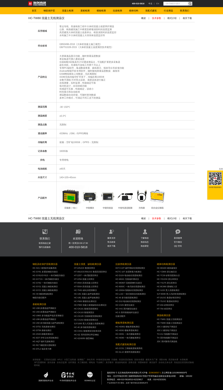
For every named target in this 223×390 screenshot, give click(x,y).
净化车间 (91, 359)
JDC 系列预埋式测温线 (167, 341)
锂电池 (92, 362)
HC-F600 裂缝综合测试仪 (85, 301)
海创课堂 (145, 246)
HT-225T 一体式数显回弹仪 (86, 275)
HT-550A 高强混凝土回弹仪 (86, 286)
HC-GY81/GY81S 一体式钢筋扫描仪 (49, 275)
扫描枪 (114, 359)
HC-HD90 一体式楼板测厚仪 (128, 338)
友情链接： (38, 359)
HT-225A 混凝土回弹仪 (84, 279)
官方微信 (178, 242)
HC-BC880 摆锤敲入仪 (167, 286)
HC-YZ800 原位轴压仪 (167, 272)
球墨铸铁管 (143, 362)
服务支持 (111, 238)
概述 (143, 18)
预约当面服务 (45, 247)
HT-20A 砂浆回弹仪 (165, 305)
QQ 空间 (178, 246)
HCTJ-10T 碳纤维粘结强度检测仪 (130, 268)
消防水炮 (163, 359)
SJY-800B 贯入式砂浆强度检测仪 (171, 294)
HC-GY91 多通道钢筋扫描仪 (45, 272)
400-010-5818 (78, 247)
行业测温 (168, 10)
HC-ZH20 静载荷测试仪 (43, 334)
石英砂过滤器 (50, 359)
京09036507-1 (155, 372)
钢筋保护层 (49, 10)
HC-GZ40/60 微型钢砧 (84, 338)
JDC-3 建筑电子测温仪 (167, 327)
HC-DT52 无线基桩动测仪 (44, 327)
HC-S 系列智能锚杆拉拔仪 (127, 312)
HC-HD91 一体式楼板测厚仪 (128, 334)
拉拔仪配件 (120, 316)
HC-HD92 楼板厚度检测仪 (127, 330)
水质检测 (184, 359)
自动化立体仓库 (166, 362)
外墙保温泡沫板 (103, 359)
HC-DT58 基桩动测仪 (42, 330)
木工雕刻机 (82, 362)
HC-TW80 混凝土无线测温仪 (169, 323)
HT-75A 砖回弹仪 (164, 309)
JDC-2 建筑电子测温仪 (167, 330)
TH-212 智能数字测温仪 (167, 334)
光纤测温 (72, 362)
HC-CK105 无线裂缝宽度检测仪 (88, 316)
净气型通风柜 (40, 362)
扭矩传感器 (139, 359)
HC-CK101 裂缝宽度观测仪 (86, 309)
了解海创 (145, 238)
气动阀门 (100, 362)
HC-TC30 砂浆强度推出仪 (168, 275)
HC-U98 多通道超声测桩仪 (44, 308)
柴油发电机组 (121, 362)
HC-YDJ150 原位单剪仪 (167, 279)
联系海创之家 (45, 243)
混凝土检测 (67, 10)
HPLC (60, 359)
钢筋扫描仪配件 (40, 297)
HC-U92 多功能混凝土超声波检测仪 (48, 323)
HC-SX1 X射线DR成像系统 (45, 268)
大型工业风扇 (70, 359)
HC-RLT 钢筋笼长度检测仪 (44, 345)
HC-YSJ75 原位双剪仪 (167, 283)
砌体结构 (133, 10)
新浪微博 (178, 238)
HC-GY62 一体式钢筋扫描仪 (45, 283)
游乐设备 (51, 362)
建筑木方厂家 (152, 359)
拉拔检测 (117, 10)
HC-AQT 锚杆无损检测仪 (44, 341)
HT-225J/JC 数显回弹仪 (84, 268)
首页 (34, 10)
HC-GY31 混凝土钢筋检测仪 (45, 286)
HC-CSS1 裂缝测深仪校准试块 (87, 331)
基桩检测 (85, 10)
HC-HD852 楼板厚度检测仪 (127, 327)
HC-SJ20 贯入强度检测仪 (168, 290)
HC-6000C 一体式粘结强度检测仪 (130, 286)
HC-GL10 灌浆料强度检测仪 (127, 352)
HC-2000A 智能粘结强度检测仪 (129, 290)
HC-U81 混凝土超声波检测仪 (87, 297)
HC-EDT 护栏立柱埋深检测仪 (46, 338)
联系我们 (184, 10)
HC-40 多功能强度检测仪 (85, 327)
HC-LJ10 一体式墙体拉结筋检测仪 (130, 294)
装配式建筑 (151, 10)
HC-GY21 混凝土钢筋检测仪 (45, 290)
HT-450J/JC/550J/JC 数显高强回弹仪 (90, 272)
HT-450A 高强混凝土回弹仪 (86, 283)
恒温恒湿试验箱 (126, 359)
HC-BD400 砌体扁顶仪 (167, 268)
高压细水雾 (173, 359)
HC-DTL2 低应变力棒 (42, 349)
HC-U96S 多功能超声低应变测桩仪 (48, 315)
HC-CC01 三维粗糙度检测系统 (129, 348)
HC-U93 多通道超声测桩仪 (44, 312)
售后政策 (111, 242)
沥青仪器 (132, 362)
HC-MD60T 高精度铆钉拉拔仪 (128, 283)
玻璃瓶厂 (81, 359)
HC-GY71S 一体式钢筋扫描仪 (46, 279)
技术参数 (156, 18)
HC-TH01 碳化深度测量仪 (85, 290)
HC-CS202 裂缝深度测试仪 (86, 320)
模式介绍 (171, 18)
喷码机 (37, 365)
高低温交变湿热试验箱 (184, 362)
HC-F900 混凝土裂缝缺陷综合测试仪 (90, 305)
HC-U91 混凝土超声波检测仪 (87, 294)
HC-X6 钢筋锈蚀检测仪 (43, 294)
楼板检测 (101, 10)
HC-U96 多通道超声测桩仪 (44, 319)
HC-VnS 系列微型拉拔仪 (126, 309)
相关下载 (187, 18)
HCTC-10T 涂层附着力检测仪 (128, 272)
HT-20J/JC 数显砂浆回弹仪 (169, 297)
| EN (156, 3)
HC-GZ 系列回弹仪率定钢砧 (86, 334)
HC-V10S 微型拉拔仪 (124, 305)
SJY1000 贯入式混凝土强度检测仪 (89, 323)
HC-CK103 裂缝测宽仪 (84, 312)
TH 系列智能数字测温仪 (167, 338)
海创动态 (145, 242)
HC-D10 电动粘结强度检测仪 (128, 301)
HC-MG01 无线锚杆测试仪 (127, 279)
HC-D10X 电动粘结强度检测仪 (129, 275)
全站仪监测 (62, 362)
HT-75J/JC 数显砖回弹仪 (168, 301)
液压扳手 (153, 362)
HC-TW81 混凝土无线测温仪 (169, 319)
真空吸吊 (110, 362)
